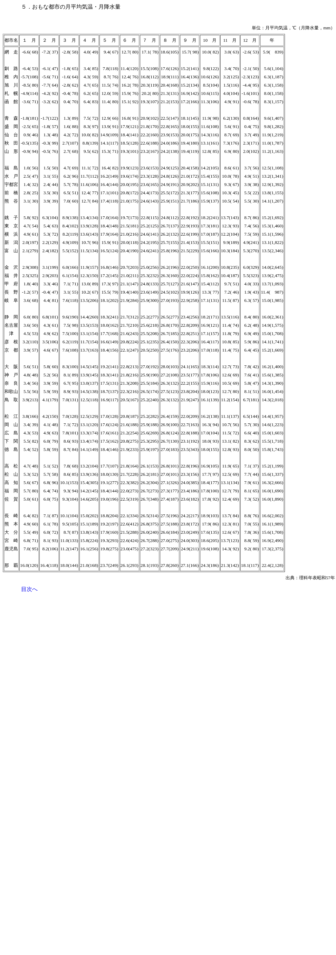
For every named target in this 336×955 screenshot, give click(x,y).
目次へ (29, 589)
